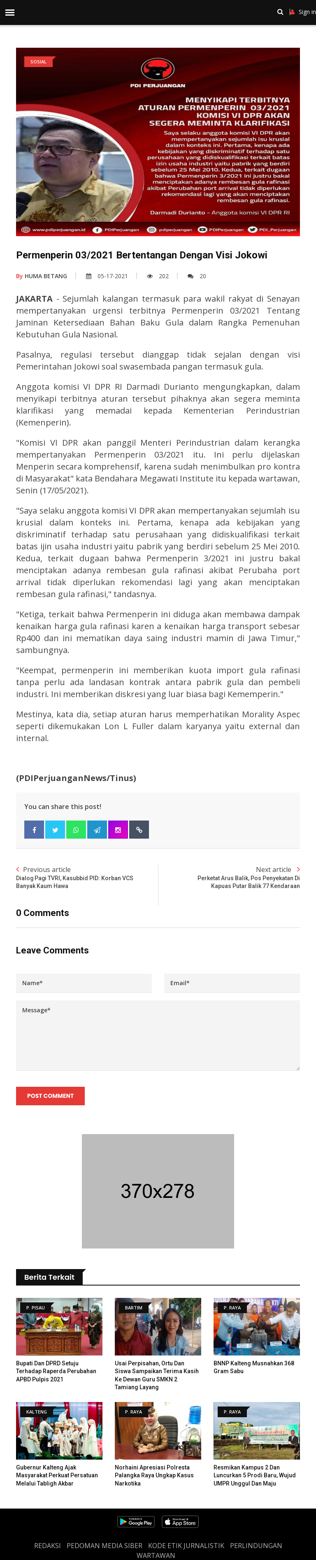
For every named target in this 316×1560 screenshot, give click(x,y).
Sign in (303, 12)
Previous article (87, 877)
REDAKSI (47, 1545)
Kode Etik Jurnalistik (186, 1545)
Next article (229, 877)
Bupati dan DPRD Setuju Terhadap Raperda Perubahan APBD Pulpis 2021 (56, 1371)
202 (158, 276)
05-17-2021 (107, 276)
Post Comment (50, 1096)
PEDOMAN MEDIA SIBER (104, 1545)
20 (197, 276)
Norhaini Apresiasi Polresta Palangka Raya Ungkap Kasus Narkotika (154, 1475)
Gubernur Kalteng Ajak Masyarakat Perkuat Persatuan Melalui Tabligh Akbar (57, 1475)
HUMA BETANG (41, 276)
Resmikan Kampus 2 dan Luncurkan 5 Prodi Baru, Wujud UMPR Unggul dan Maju (255, 1475)
